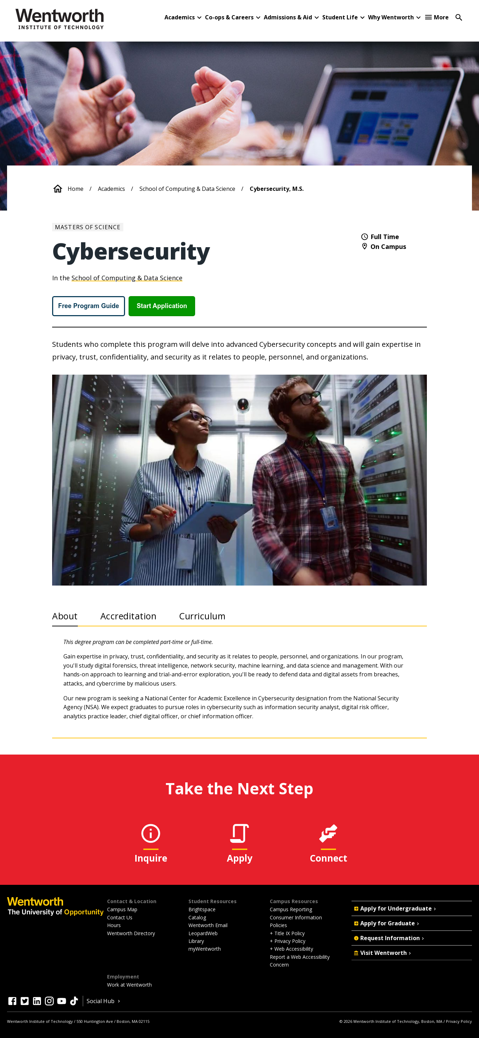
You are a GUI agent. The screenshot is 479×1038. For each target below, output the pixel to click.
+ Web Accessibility (291, 948)
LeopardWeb (203, 933)
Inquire (151, 858)
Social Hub (104, 1001)
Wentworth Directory (131, 933)
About (65, 616)
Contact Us (119, 917)
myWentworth (204, 948)
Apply (240, 858)
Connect (328, 858)
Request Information (389, 938)
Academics (111, 189)
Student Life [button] (340, 17)
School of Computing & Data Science (187, 189)
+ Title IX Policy (287, 933)
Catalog (197, 917)
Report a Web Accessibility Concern (300, 960)
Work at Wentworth (129, 984)
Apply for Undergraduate (395, 908)
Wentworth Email (208, 925)
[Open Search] (459, 17)
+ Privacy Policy (287, 941)
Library (196, 941)
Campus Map (122, 909)
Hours (114, 925)
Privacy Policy (459, 1021)
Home (75, 189)
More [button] (441, 17)
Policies (278, 925)
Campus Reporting (291, 909)
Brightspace (202, 909)
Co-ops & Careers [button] (229, 17)
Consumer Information (296, 917)
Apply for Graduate (387, 923)
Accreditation (128, 616)
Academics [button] (179, 17)
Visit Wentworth (383, 953)
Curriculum (202, 616)
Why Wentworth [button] (391, 17)
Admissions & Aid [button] (288, 17)
